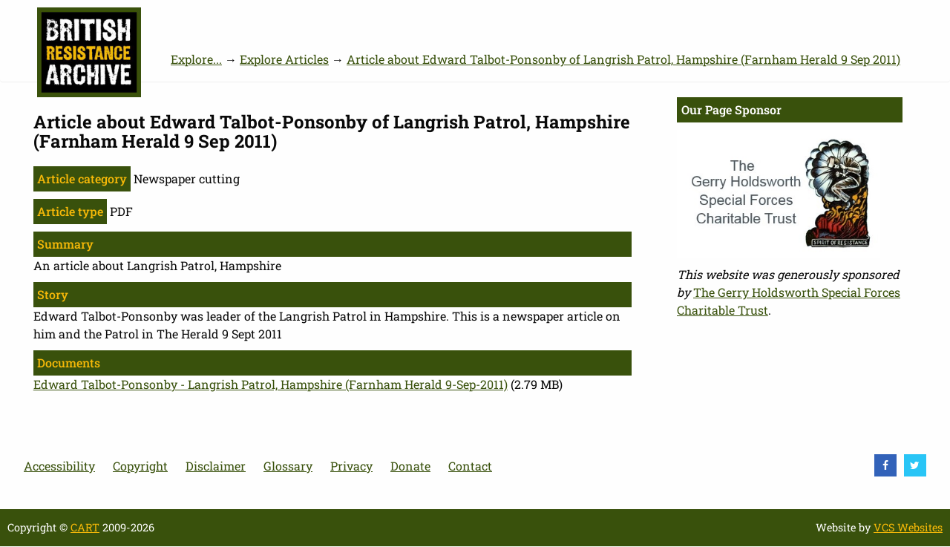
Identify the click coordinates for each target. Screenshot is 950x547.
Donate (410, 466)
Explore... (196, 59)
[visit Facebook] (885, 465)
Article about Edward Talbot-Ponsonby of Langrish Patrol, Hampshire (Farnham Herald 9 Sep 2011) (623, 59)
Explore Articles (284, 59)
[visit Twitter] (915, 465)
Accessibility (59, 466)
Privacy (351, 466)
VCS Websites (908, 527)
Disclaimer (216, 466)
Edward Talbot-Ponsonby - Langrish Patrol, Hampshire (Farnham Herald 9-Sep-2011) (270, 384)
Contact (470, 466)
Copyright (140, 466)
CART (85, 527)
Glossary (287, 466)
